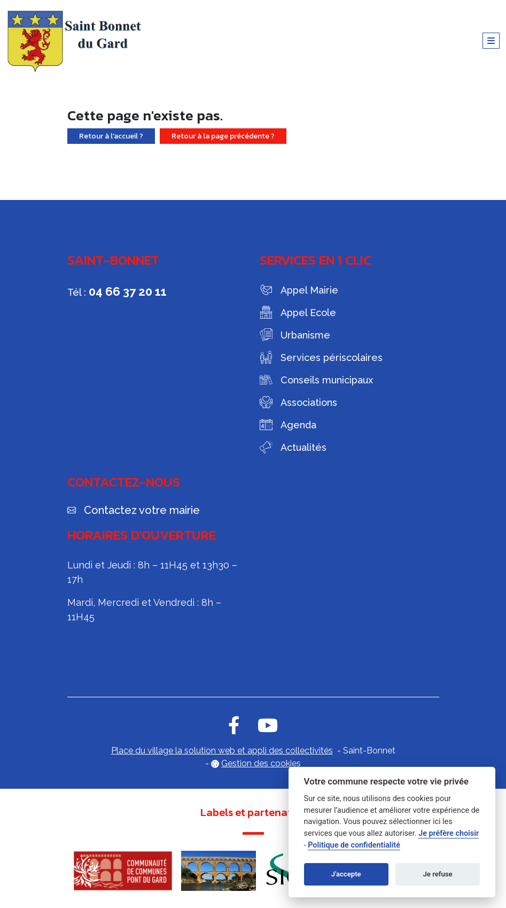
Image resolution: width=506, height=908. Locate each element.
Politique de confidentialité (354, 845)
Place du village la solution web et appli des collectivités (222, 750)
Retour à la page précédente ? (223, 136)
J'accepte (346, 874)
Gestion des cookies (261, 763)
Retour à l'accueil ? (111, 136)
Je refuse (438, 874)
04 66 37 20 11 (128, 291)
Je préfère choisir (448, 833)
